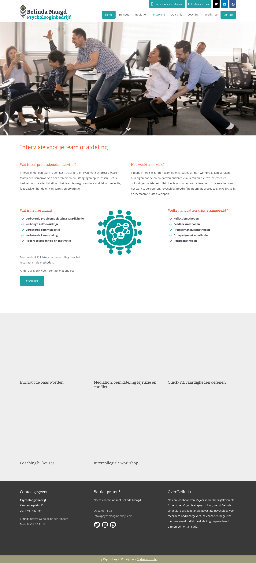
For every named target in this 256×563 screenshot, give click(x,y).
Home (109, 14)
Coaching (193, 14)
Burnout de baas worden (42, 382)
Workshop (211, 14)
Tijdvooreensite (147, 559)
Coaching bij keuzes (37, 463)
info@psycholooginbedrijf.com (48, 519)
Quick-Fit (176, 14)
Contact (228, 14)
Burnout (123, 14)
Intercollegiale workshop (116, 463)
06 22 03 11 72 (103, 510)
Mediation (141, 14)
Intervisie (159, 14)
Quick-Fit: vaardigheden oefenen (197, 382)
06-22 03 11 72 (36, 524)
